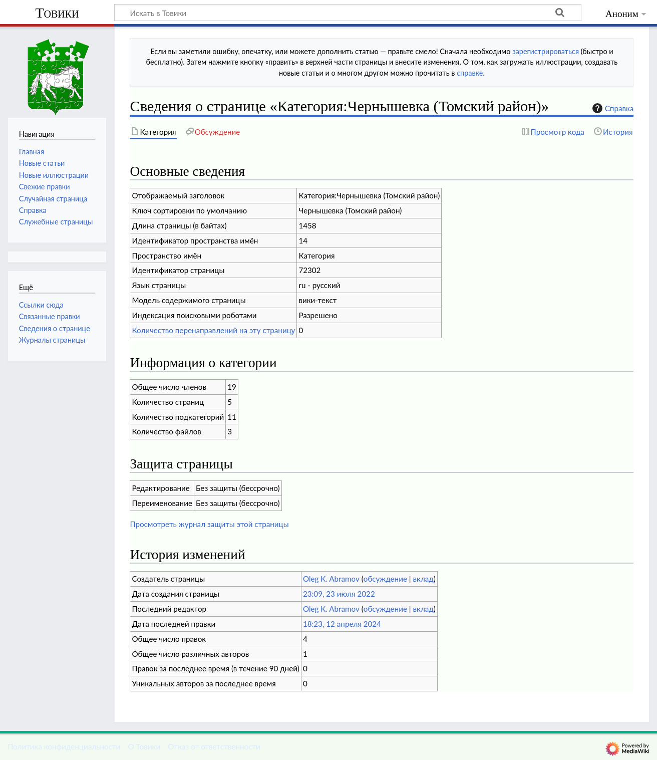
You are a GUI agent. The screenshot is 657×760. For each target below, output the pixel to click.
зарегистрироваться (545, 51)
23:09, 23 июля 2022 (339, 593)
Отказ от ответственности (214, 746)
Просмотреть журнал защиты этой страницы (209, 524)
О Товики (144, 746)
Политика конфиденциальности (64, 746)
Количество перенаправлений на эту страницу (213, 330)
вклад (423, 578)
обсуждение (385, 578)
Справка (612, 108)
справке (470, 73)
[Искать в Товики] (348, 13)
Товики (57, 13)
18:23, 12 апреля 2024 (342, 623)
